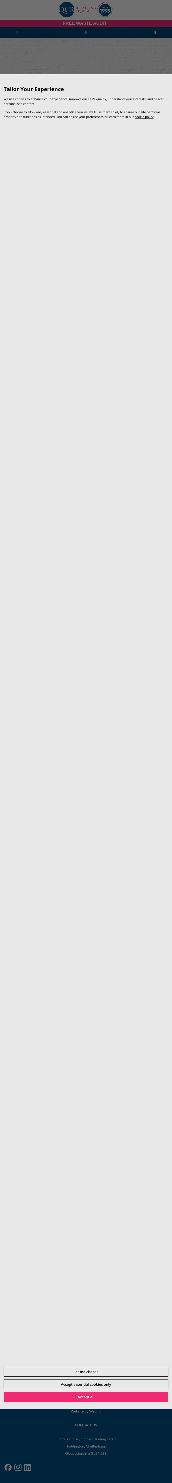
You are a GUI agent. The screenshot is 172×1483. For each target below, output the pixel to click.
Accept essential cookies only (86, 1384)
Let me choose (86, 1371)
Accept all (86, 1396)
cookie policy (144, 117)
